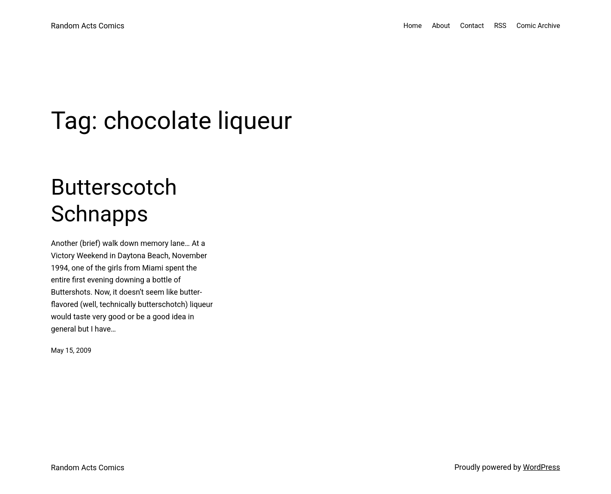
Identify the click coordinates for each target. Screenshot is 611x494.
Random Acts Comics (87, 25)
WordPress (541, 467)
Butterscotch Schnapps (114, 200)
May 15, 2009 (71, 350)
